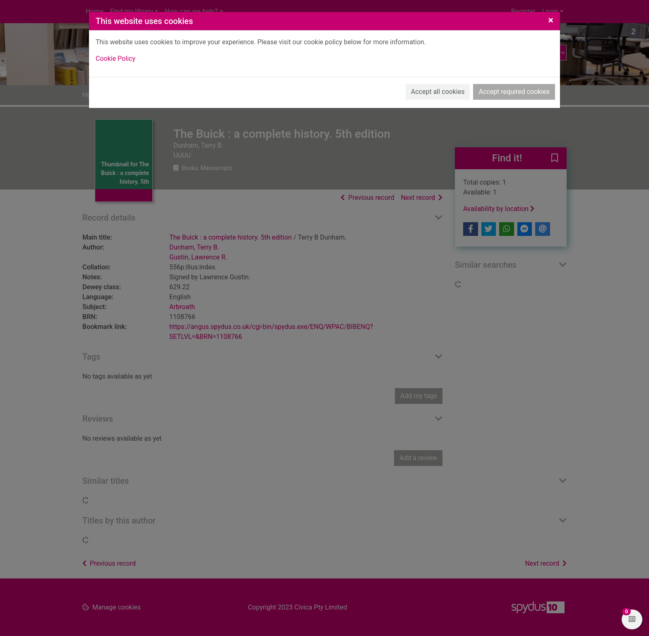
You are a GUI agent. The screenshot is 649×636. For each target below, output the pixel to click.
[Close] (550, 20)
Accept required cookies (514, 92)
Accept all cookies (438, 92)
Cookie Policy (115, 58)
